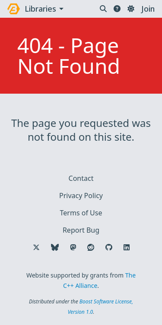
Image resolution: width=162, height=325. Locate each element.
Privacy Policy (81, 195)
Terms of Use (81, 213)
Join (148, 8)
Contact (81, 178)
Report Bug (81, 230)
